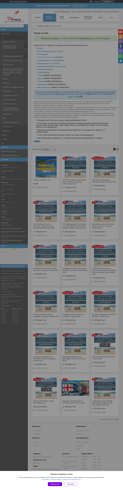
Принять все (55, 484)
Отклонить (70, 484)
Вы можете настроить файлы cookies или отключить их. (60, 479)
